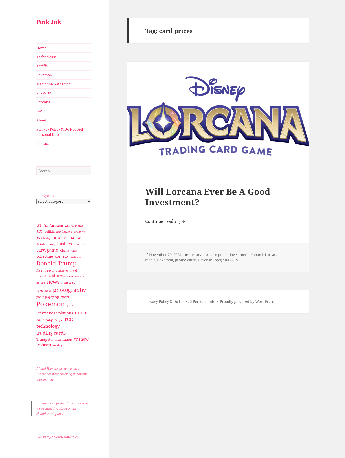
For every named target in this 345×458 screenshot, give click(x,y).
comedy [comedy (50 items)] (62, 256)
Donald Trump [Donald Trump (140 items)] (56, 263)
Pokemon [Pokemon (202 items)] (50, 304)
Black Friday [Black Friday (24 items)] (43, 238)
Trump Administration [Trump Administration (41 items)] (54, 339)
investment (239, 254)
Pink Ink (48, 22)
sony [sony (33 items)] (49, 320)
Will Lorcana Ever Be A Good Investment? (207, 197)
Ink (39, 111)
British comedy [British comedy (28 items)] (45, 244)
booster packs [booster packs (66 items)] (66, 237)
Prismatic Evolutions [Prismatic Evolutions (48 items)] (54, 312)
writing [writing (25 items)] (57, 345)
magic (150, 260)
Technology (46, 57)
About (41, 120)
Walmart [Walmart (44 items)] (43, 344)
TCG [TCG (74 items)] (68, 319)
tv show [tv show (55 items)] (81, 339)
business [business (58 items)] (65, 243)
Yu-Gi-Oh (43, 93)
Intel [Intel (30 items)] (73, 270)
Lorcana (43, 102)
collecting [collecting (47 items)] (44, 256)
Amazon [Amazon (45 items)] (56, 225)
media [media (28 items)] (61, 276)
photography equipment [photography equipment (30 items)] (52, 297)
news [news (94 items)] (53, 281)
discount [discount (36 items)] (77, 256)
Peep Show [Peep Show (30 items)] (43, 291)
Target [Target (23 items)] (58, 320)
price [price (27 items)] (70, 305)
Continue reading (165, 221)
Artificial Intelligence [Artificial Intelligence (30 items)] (58, 232)
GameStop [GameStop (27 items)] (62, 270)
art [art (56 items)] (39, 231)
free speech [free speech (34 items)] (45, 270)
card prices (219, 254)
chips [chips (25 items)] (74, 250)
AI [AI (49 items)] (46, 225)
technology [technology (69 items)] (48, 326)
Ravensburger (209, 260)
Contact (42, 143)
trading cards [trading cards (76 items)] (51, 333)
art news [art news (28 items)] (79, 232)
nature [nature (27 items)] (40, 283)
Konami (256, 254)
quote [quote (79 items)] (81, 312)
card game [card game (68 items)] (47, 250)
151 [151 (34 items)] (39, 225)
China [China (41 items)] (64, 250)
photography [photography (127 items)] (69, 289)
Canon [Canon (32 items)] (79, 244)
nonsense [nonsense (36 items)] (68, 282)
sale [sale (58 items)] (40, 319)
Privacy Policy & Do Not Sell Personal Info (59, 132)
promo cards (185, 260)
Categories (45, 195)
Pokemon (44, 75)
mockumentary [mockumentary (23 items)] (75, 276)
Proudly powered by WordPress (247, 301)
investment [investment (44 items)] (45, 275)
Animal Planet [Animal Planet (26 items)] (74, 225)
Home (41, 48)
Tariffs (42, 66)
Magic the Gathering (53, 84)
